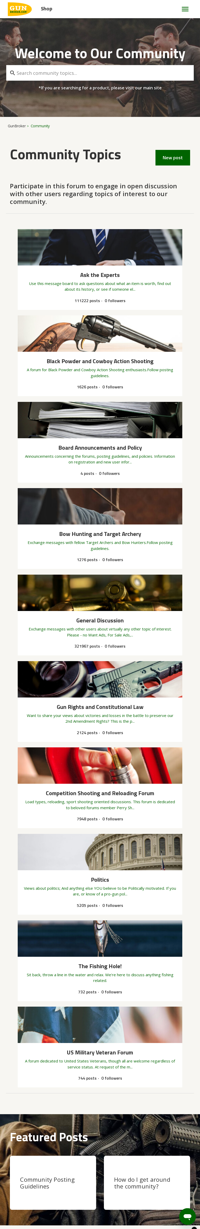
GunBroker (17, 125)
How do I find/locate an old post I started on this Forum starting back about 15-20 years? (68, 1005)
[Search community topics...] (100, 73)
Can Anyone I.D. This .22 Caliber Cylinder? (44, 1063)
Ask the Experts (24, 1057)
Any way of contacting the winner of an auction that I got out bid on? (68, 1038)
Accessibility (147, 1204)
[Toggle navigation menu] (183, 9)
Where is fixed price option (32, 1093)
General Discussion (27, 997)
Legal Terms (175, 1204)
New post (173, 157)
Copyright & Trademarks (36, 1204)
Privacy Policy (116, 1204)
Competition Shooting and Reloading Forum (51, 972)
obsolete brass (22, 978)
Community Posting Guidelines (47, 878)
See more (18, 1115)
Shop (46, 8)
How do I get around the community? (142, 878)
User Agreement (82, 1204)
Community (40, 125)
